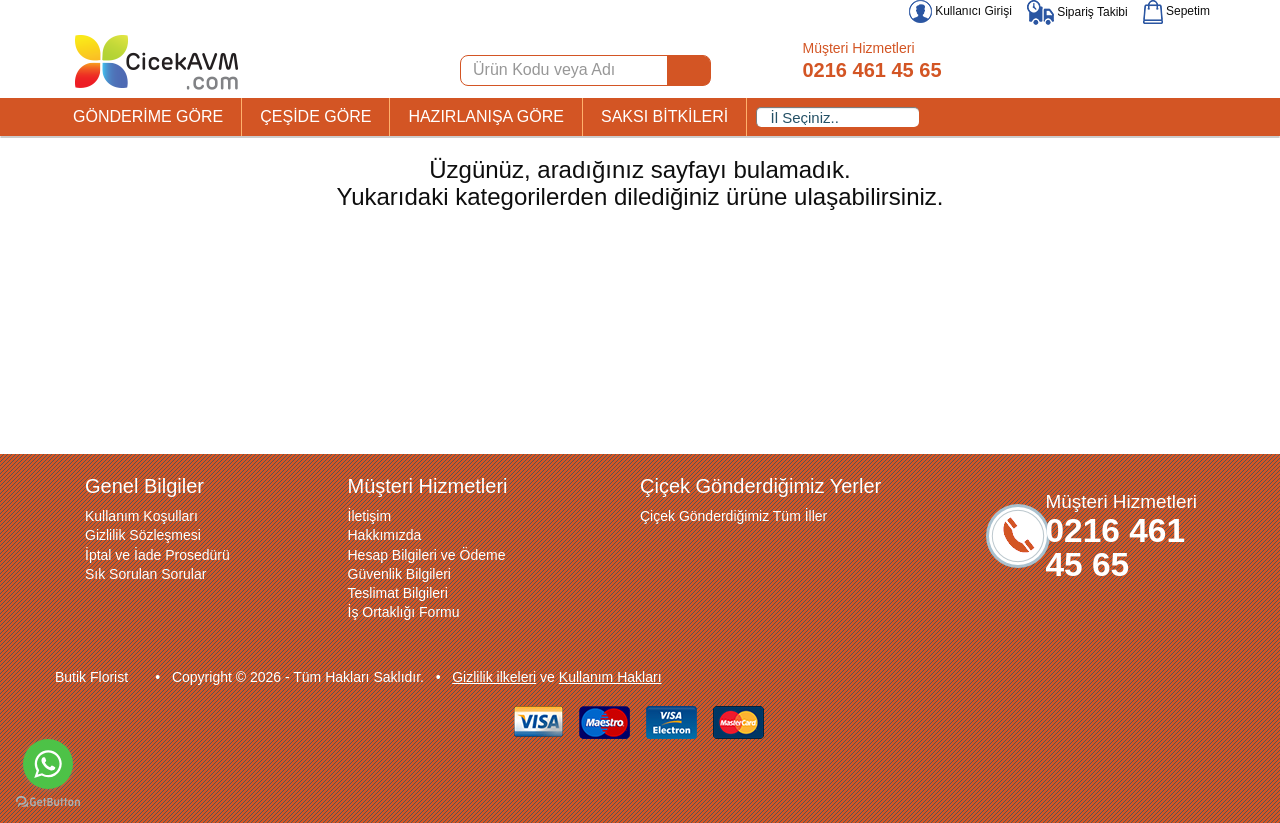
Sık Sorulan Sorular (145, 574)
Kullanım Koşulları (141, 516)
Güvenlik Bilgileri (399, 574)
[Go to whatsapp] (48, 764)
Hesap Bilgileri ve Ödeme (427, 555)
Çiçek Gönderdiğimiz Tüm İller (733, 516)
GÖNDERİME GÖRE (148, 116)
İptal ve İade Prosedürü (157, 555)
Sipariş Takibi (1077, 12)
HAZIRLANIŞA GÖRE (486, 116)
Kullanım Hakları (610, 677)
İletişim (370, 516)
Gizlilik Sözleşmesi (143, 535)
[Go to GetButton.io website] (48, 802)
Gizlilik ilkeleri (494, 677)
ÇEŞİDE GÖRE (315, 116)
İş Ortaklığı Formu (404, 612)
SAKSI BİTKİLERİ (664, 116)
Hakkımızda (385, 535)
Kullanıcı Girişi (960, 11)
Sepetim (1176, 11)
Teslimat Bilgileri (398, 593)
